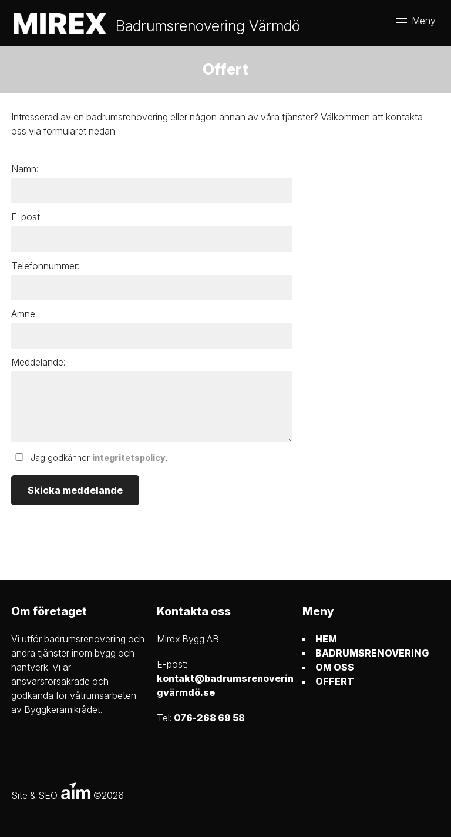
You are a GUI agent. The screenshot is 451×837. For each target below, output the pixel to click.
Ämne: (24, 314)
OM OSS (334, 667)
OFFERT (334, 681)
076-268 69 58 (209, 718)
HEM (326, 639)
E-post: (26, 217)
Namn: (24, 169)
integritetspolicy (129, 458)
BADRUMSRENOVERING (372, 653)
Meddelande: (38, 362)
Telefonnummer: (45, 266)
